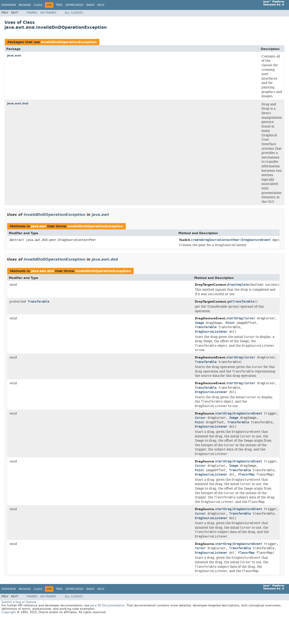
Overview (8, 5)
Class (38, 5)
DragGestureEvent (256, 240)
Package (25, 5)
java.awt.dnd (17, 103)
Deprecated (74, 5)
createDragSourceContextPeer (215, 240)
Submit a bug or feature (19, 602)
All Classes (74, 12)
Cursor (249, 318)
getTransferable (240, 302)
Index (90, 5)
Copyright (9, 612)
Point (230, 323)
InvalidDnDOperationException (69, 42)
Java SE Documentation (107, 605)
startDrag (234, 318)
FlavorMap (246, 474)
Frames (32, 12)
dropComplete (238, 285)
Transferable (38, 302)
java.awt (14, 55)
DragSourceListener (211, 332)
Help (100, 5)
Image (199, 323)
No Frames (48, 12)
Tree (59, 5)
